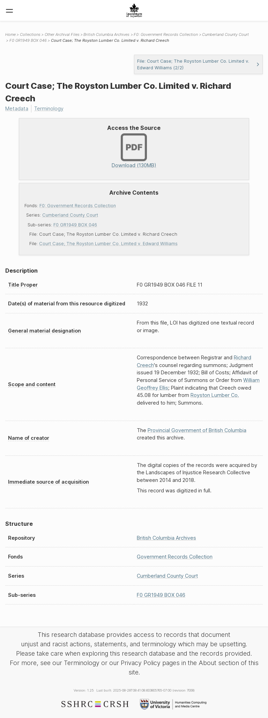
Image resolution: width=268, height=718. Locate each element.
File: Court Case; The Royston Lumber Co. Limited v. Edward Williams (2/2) (198, 64)
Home (10, 34)
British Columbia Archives (106, 34)
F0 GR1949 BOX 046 (75, 224)
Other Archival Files (62, 34)
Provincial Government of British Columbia (197, 430)
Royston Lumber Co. (215, 395)
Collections (30, 34)
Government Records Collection (175, 557)
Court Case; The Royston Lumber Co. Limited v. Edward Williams (108, 243)
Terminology (49, 108)
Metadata (16, 108)
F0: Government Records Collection (77, 205)
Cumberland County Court (70, 215)
